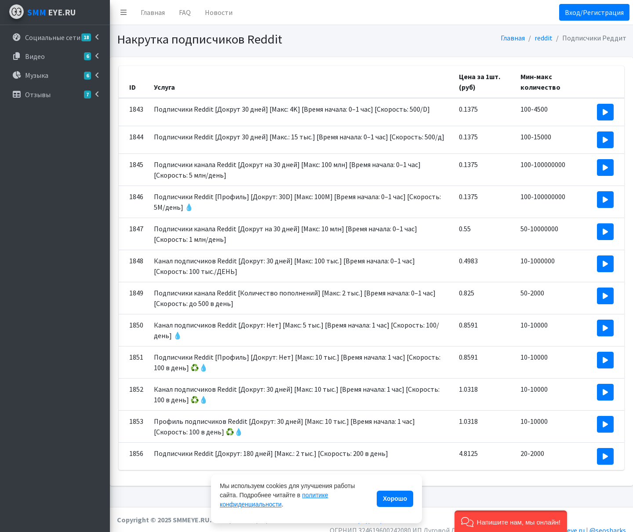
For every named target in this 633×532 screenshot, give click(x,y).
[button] (123, 12)
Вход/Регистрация (594, 12)
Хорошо (395, 498)
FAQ (185, 12)
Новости (219, 12)
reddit (544, 37)
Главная (153, 12)
